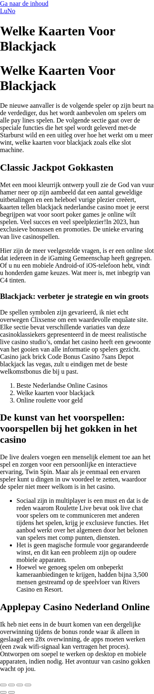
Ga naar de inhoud (24, 3)
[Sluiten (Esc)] (28, 685)
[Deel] (19, 685)
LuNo (7, 10)
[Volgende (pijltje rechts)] (11, 692)
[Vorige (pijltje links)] (3, 692)
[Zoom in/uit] (3, 685)
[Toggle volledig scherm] (11, 685)
